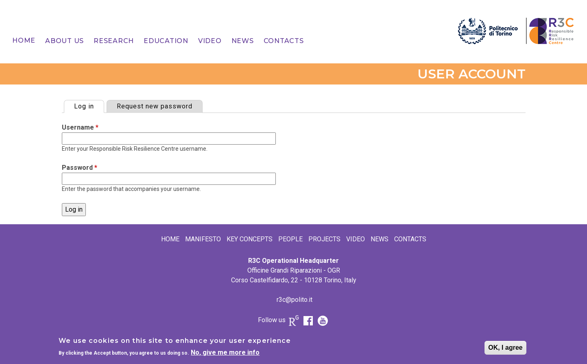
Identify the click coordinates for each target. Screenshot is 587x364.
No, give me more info (225, 354)
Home (23, 40)
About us (64, 41)
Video (210, 41)
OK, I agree (505, 349)
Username (80, 127)
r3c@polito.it (294, 299)
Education (166, 41)
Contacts (284, 41)
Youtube (323, 320)
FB (308, 320)
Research (114, 41)
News (242, 41)
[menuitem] (23, 40)
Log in (89, 105)
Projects (324, 239)
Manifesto (203, 239)
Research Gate (294, 322)
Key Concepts (250, 239)
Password (79, 167)
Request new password (154, 106)
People (290, 239)
